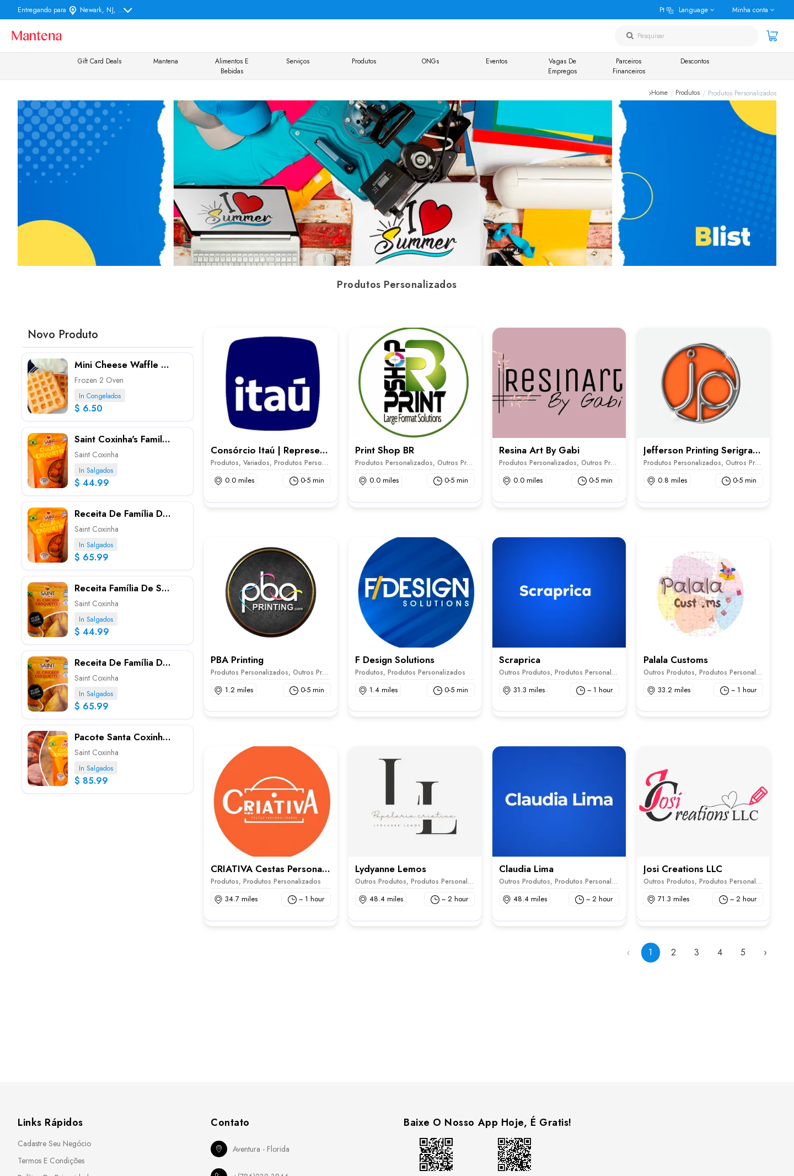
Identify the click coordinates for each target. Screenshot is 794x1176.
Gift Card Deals (99, 61)
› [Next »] (765, 952)
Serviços (297, 61)
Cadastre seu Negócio (54, 1143)
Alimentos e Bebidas (232, 66)
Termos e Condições (51, 1160)
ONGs (430, 61)
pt (683, 10)
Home (659, 93)
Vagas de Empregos (562, 66)
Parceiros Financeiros (629, 66)
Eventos (496, 61)
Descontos (694, 61)
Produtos (364, 61)
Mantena (165, 61)
